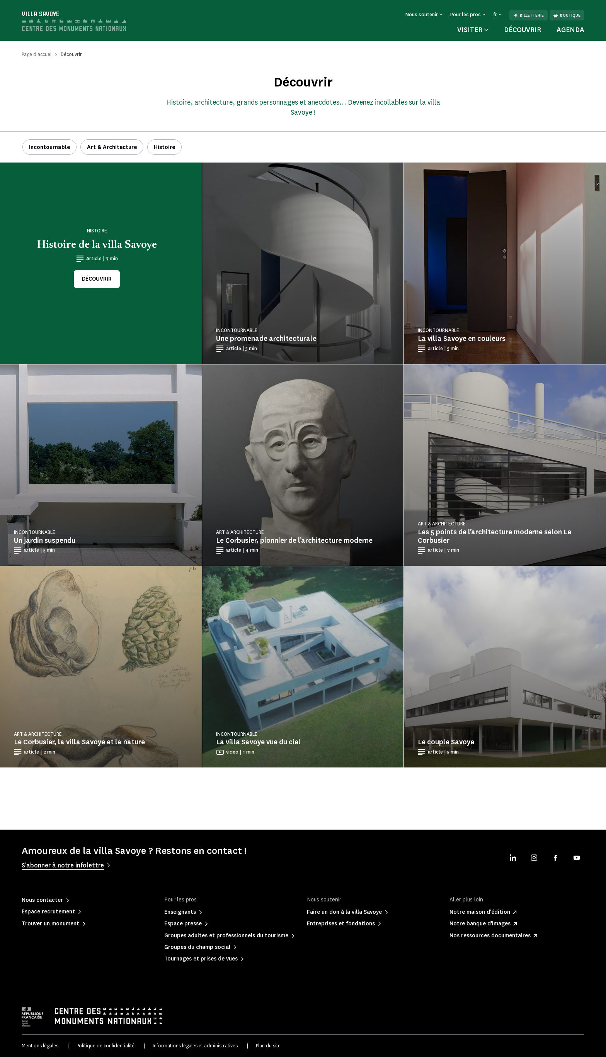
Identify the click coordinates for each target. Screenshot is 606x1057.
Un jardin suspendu (44, 540)
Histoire (164, 147)
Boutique (566, 15)
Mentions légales (40, 1045)
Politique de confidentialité (105, 1045)
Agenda (570, 29)
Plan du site (268, 1045)
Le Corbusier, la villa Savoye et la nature (79, 742)
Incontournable (49, 147)
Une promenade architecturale (266, 338)
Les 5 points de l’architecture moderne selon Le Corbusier (494, 536)
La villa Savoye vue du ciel (258, 742)
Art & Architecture (112, 147)
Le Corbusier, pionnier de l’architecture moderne (294, 540)
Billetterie (528, 15)
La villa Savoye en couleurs (462, 338)
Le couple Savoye (446, 742)
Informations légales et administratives (195, 1045)
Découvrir (522, 29)
